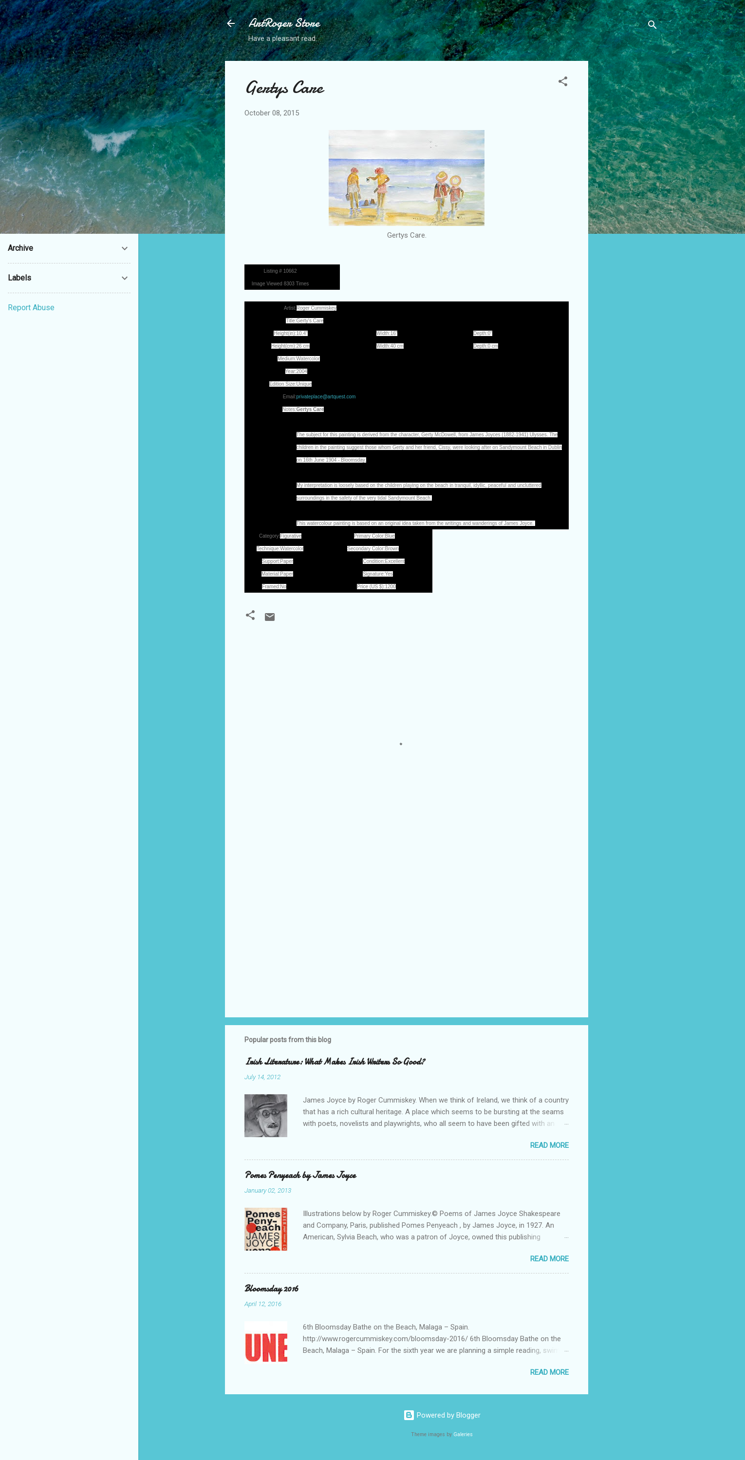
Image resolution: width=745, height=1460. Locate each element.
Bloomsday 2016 (271, 1289)
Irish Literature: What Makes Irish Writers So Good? (334, 1062)
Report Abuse (31, 307)
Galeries (463, 1434)
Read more (549, 1145)
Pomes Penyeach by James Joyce (299, 1175)
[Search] (652, 26)
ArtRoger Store (283, 23)
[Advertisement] (627, 207)
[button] (563, 83)
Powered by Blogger (442, 1415)
